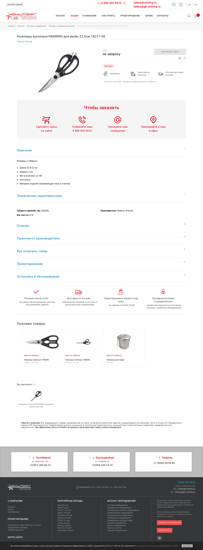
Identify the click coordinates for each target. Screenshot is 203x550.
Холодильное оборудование (119, 508)
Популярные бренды (70, 501)
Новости (11, 507)
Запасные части (114, 528)
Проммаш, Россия (65, 530)
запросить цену (170, 52)
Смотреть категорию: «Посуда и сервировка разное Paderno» (130, 82)
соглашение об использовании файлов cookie (157, 546)
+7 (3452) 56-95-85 (164, 463)
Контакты (162, 16)
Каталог (60, 16)
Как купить (108, 16)
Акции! (74, 16)
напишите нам (164, 530)
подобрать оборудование (169, 523)
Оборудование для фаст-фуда (120, 520)
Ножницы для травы (115, 360)
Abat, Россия (63, 505)
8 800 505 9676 (111, 3)
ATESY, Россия (64, 520)
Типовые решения (16, 530)
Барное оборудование (116, 525)
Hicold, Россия (64, 523)
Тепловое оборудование (117, 505)
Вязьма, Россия (64, 518)
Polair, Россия (63, 508)
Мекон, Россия (64, 513)
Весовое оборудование (117, 523)
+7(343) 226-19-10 (102, 465)
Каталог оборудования (121, 501)
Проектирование (130, 16)
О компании (89, 16)
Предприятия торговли (17, 527)
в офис (153, 130)
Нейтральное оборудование (119, 518)
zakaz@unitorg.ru (145, 2)
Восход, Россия (64, 525)
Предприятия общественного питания (24, 525)
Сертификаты (13, 512)
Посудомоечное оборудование (120, 515)
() (188, 5)
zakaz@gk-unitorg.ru (147, 6)
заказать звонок (15, 4)
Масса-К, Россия (65, 528)
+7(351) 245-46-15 (40, 465)
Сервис (149, 16)
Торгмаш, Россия (65, 515)
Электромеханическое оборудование (123, 510)
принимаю (187, 546)
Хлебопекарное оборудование (120, 513)
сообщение (117, 130)
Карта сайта (15, 537)
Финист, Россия (64, 510)
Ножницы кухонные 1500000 (77, 360)
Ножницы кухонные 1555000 (36, 360)
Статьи (11, 509)
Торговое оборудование (117, 530)
